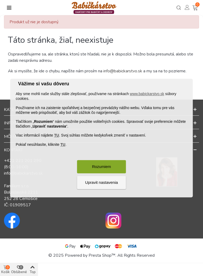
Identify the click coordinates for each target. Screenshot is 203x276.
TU (56, 135)
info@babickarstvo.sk (122, 71)
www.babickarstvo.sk (147, 94)
